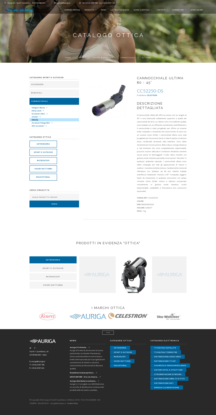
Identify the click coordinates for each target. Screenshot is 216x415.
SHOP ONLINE (197, 10)
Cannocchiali (128, 58)
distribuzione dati (163, 383)
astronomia (43, 144)
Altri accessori (38, 126)
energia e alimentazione (166, 388)
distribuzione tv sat (165, 361)
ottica (82, 58)
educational (43, 177)
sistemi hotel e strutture (168, 370)
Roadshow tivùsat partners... (82, 372)
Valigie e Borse (38, 107)
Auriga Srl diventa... (78, 347)
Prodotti (89, 10)
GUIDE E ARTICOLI (142, 10)
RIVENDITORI (178, 10)
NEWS (103, 10)
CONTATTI (161, 10)
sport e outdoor (43, 152)
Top (108, 333)
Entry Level (36, 110)
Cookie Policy (72, 403)
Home (68, 58)
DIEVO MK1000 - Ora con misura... (84, 377)
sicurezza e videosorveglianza (170, 365)
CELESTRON (152, 95)
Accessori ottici (38, 113)
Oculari (35, 116)
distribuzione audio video (167, 357)
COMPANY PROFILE (72, 10)
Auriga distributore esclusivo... (83, 381)
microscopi (43, 161)
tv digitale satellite (165, 348)
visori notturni (43, 169)
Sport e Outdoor (103, 58)
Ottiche (35, 120)
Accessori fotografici (41, 123)
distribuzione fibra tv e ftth (169, 379)
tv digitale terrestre (165, 352)
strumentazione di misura (167, 374)
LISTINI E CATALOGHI (120, 10)
